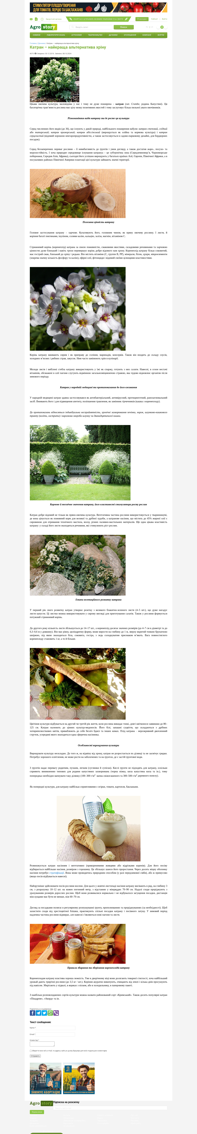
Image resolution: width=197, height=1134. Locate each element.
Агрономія (76, 35)
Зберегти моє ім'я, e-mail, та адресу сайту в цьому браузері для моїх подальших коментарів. (69, 1051)
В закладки (142, 19)
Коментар (34, 1040)
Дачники (113, 35)
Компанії (147, 35)
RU (147, 27)
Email (32, 1034)
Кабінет (154, 19)
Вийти (164, 19)
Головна (33, 43)
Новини (36, 35)
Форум (161, 35)
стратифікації (56, 872)
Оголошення (130, 35)
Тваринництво (95, 35)
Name (32, 1028)
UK (152, 27)
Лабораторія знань (56, 35)
